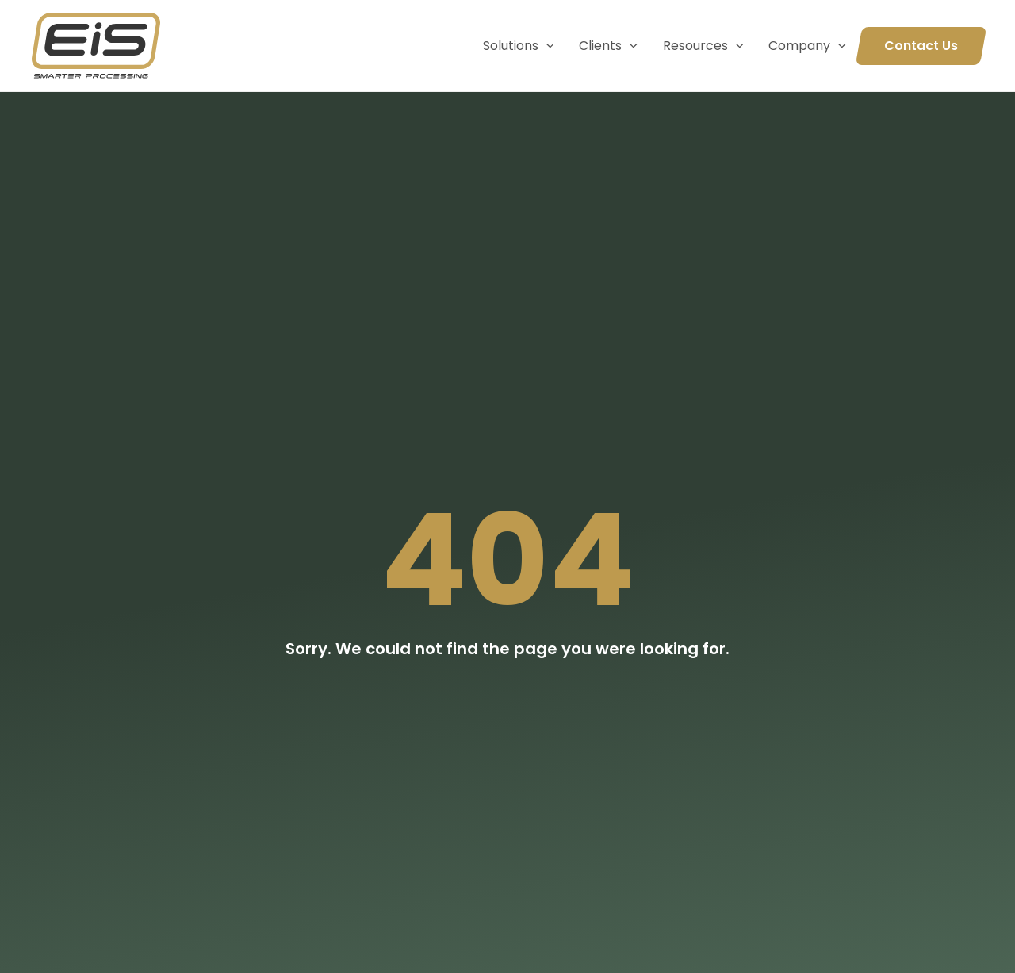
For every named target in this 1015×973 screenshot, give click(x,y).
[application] (546, 46)
